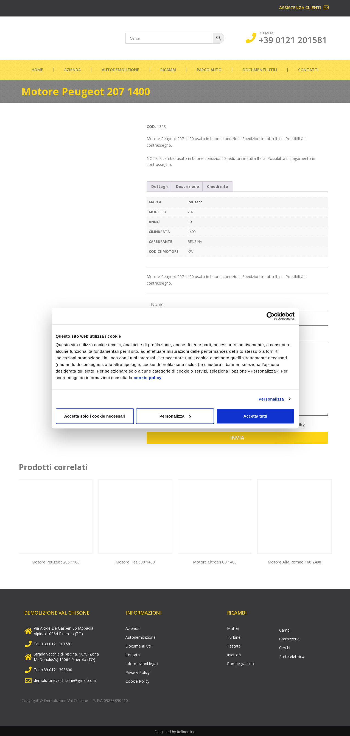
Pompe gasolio (240, 662)
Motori (233, 627)
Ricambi (168, 69)
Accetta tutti (255, 416)
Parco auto (209, 69)
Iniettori (234, 653)
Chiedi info (217, 186)
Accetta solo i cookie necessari (94, 416)
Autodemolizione (120, 69)
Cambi (284, 628)
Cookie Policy (137, 679)
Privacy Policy (137, 671)
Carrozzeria (289, 637)
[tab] (160, 186)
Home (37, 69)
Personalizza (271, 398)
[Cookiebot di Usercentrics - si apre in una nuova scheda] (271, 316)
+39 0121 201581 (293, 40)
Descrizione (187, 186)
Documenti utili (260, 69)
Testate (234, 644)
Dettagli (159, 186)
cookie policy (148, 377)
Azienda (72, 69)
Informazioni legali (141, 662)
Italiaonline (186, 730)
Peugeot (195, 202)
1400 (191, 231)
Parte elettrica (291, 655)
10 (190, 222)
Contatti (308, 69)
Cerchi (284, 646)
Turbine (233, 635)
